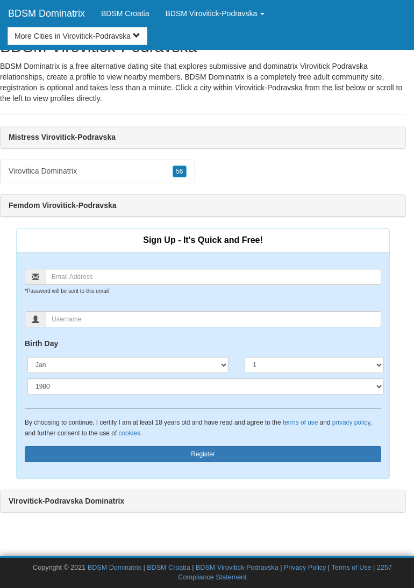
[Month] (128, 365)
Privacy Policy (305, 567)
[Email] (213, 277)
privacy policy (351, 422)
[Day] (314, 365)
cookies (129, 433)
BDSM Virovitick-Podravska (237, 567)
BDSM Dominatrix (46, 13)
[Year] (205, 386)
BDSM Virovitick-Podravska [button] (215, 13)
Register (203, 454)
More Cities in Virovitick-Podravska (77, 36)
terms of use (300, 422)
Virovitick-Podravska (269, 87)
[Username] (213, 319)
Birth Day (41, 343)
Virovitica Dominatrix (98, 171)
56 (179, 171)
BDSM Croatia (125, 13)
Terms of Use (351, 567)
